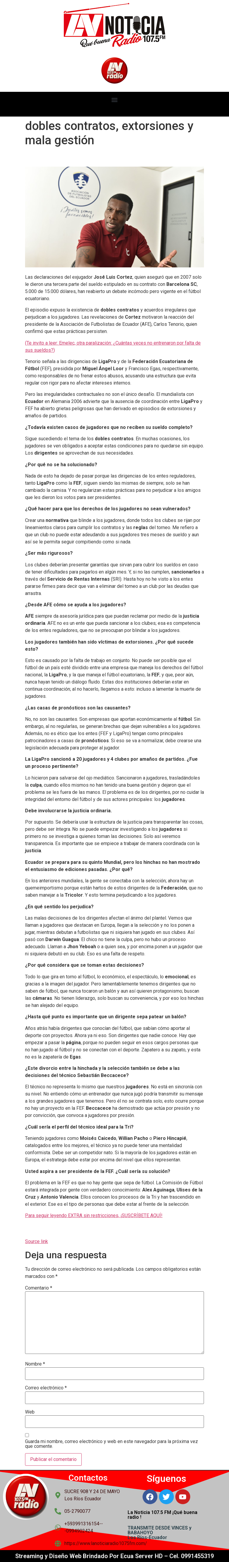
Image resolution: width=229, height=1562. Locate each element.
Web (30, 1412)
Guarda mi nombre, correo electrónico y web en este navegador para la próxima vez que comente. (111, 1444)
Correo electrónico (46, 1388)
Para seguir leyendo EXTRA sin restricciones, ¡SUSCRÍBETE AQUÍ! (94, 1215)
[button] (115, 100)
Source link (36, 1241)
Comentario (38, 1288)
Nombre (35, 1364)
